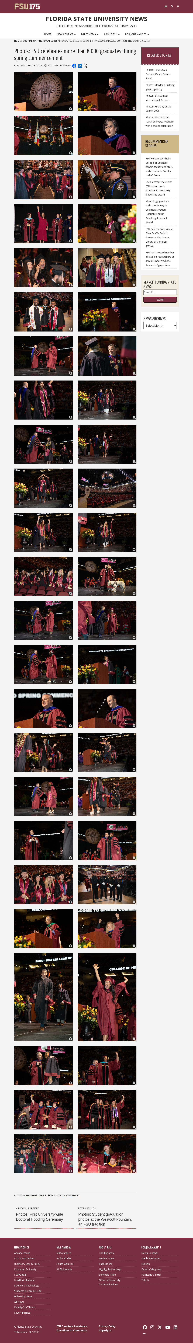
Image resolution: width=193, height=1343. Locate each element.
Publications (105, 1263)
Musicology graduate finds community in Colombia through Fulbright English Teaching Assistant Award (157, 212)
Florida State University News (96, 18)
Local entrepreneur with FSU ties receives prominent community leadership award (159, 188)
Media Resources (151, 1258)
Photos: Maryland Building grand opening (160, 87)
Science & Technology (26, 1285)
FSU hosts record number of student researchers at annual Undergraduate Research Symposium (160, 259)
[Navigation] (177, 6)
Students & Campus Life (28, 1291)
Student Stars (106, 1258)
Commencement (70, 1195)
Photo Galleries (47, 40)
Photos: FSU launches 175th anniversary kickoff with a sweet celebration (160, 121)
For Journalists (137, 34)
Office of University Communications (109, 1282)
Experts (145, 1263)
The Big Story (106, 1253)
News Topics (66, 34)
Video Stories (64, 1253)
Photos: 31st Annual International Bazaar (157, 98)
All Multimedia (64, 1269)
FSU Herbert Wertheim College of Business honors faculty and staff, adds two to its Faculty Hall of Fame (159, 167)
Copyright (105, 1330)
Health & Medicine (24, 1280)
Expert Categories (151, 1269)
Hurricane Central (151, 1274)
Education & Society (25, 1269)
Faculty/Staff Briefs (25, 1307)
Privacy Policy (107, 1326)
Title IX (145, 1280)
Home (47, 34)
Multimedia (89, 34)
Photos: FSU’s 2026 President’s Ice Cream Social (158, 74)
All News (19, 1301)
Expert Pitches (22, 1312)
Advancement (22, 1253)
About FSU (112, 34)
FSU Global (20, 1274)
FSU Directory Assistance (72, 1326)
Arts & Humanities (24, 1258)
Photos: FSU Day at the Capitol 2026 (158, 108)
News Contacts (149, 1253)
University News (23, 1296)
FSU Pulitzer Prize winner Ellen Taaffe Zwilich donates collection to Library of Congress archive (160, 237)
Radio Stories (64, 1258)
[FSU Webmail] (163, 6)
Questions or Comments (72, 1330)
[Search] (170, 6)
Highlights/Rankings (110, 1269)
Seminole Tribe (107, 1274)
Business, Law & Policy (27, 1263)
